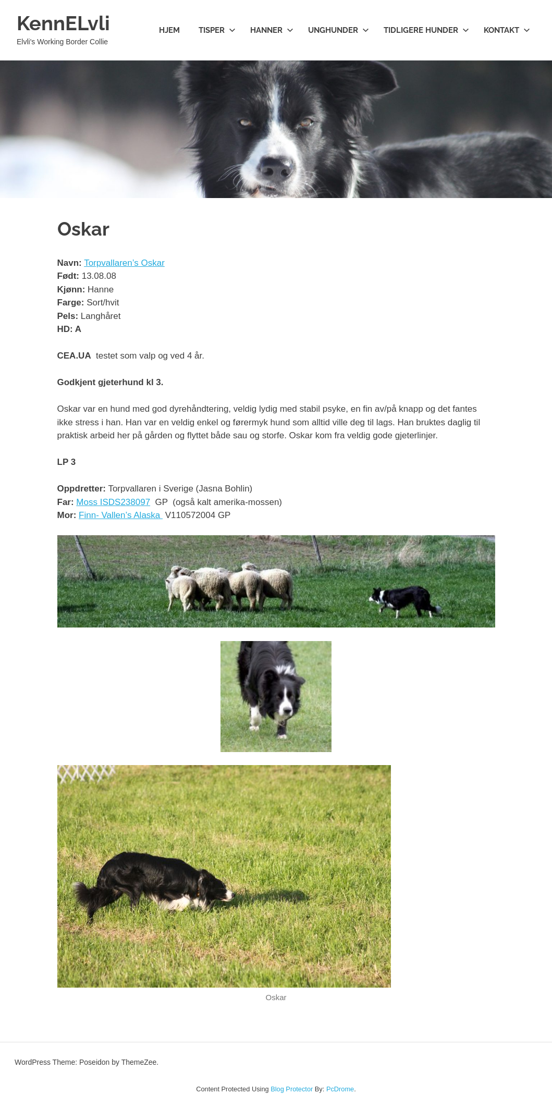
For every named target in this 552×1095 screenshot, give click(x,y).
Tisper (217, 30)
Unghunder (338, 30)
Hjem (169, 30)
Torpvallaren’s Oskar (124, 263)
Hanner (271, 30)
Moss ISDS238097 (113, 502)
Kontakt (507, 30)
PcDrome (340, 1089)
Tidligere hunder (426, 30)
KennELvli (63, 23)
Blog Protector (292, 1089)
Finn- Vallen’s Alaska (121, 515)
